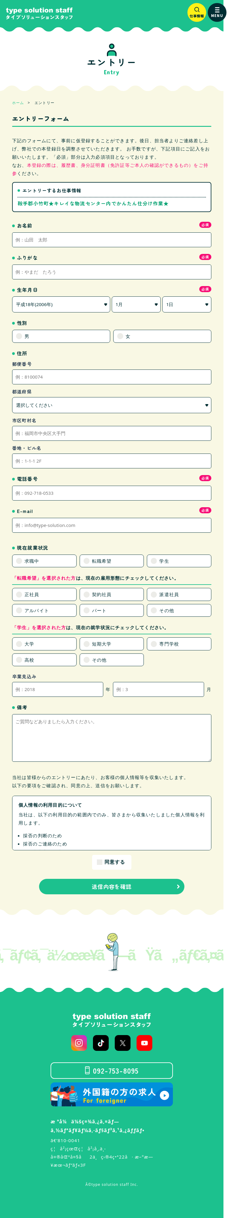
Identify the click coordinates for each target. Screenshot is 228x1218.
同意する (114, 862)
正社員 (32, 594)
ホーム (18, 102)
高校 (29, 660)
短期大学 (102, 644)
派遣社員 (169, 594)
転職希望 (102, 561)
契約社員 (102, 594)
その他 (166, 610)
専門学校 (169, 644)
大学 (29, 644)
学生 (164, 561)
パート (99, 610)
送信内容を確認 (112, 886)
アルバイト (37, 610)
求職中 (32, 561)
